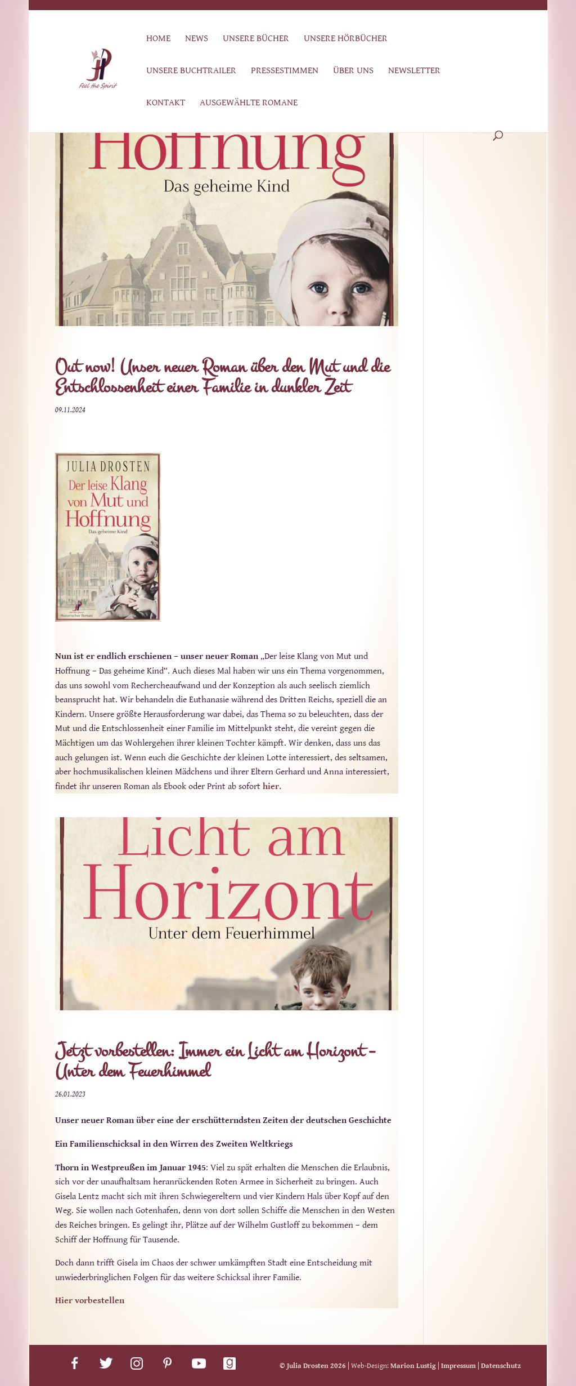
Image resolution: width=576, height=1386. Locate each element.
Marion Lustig (413, 1366)
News (196, 39)
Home (158, 39)
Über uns (353, 71)
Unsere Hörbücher (346, 39)
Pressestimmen (284, 71)
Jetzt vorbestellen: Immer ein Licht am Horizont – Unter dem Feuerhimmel (215, 1061)
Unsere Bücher (256, 39)
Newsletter (414, 71)
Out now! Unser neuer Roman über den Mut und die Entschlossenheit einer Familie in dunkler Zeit (222, 377)
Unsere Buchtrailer (191, 71)
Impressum (458, 1366)
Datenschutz (501, 1366)
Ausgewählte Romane (249, 103)
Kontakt (165, 103)
